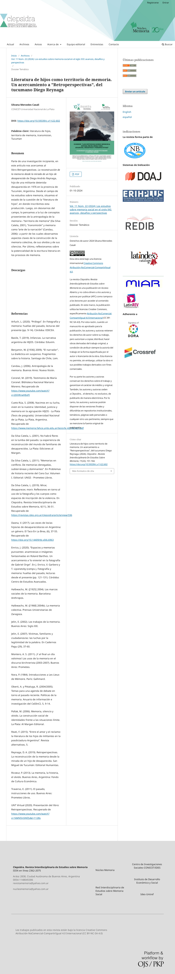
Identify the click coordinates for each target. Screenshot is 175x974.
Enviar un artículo (135, 91)
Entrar (166, 2)
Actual (10, 44)
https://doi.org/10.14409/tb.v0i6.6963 (32, 539)
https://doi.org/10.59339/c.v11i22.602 (38, 120)
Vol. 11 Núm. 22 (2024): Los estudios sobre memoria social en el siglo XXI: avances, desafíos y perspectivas (58, 61)
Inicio (14, 55)
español (127, 117)
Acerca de (53, 44)
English (127, 111)
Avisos (38, 44)
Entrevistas (97, 44)
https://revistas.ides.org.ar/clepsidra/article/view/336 (41, 515)
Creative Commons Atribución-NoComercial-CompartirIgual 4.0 (90, 267)
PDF (77, 174)
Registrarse (153, 2)
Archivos (24, 44)
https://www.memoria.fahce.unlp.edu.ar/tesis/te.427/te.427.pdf (47, 428)
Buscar (167, 44)
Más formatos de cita (83, 470)
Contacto (114, 44)
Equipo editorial (76, 44)
